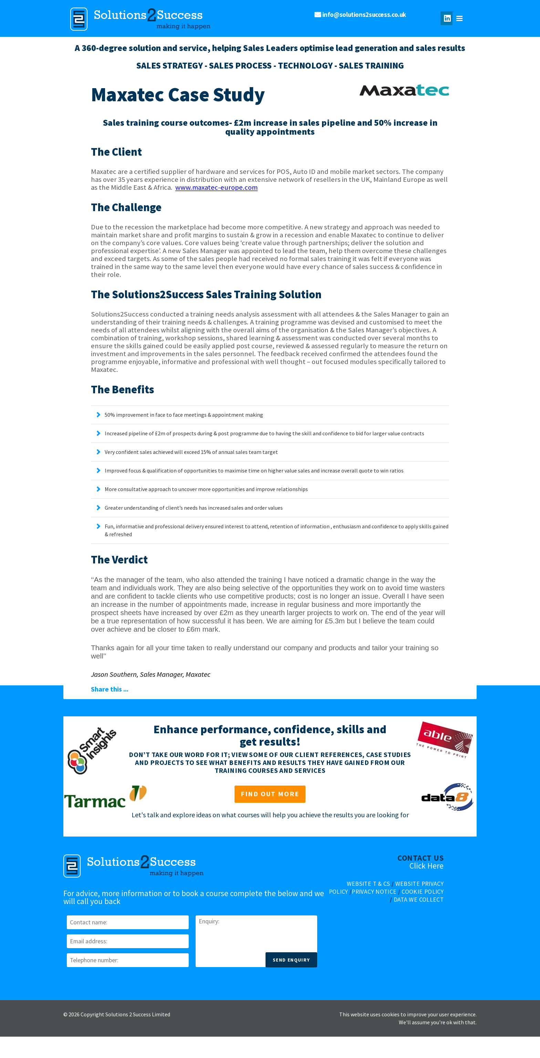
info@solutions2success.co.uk (360, 14)
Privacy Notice (374, 891)
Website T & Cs (368, 884)
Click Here (426, 866)
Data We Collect (419, 899)
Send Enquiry (291, 960)
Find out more (270, 794)
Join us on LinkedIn (447, 18)
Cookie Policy (423, 891)
